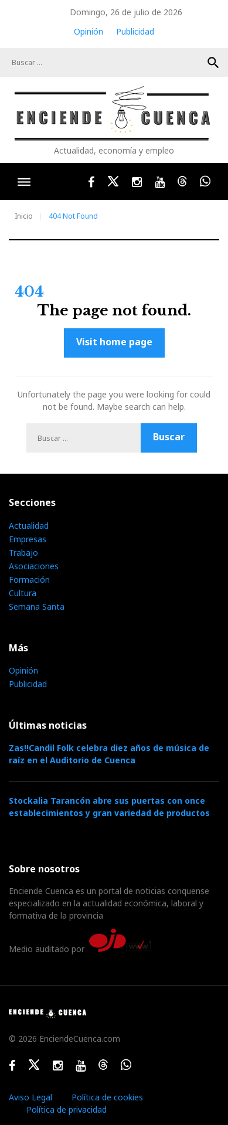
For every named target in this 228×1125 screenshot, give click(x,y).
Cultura (22, 593)
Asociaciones (34, 566)
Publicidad (135, 31)
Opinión (88, 31)
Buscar (213, 62)
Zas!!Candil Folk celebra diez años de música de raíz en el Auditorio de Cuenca (109, 754)
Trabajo (23, 552)
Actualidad (29, 525)
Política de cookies (107, 1097)
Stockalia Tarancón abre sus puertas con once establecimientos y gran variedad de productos (109, 806)
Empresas (27, 539)
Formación (29, 579)
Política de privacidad (66, 1109)
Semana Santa (36, 606)
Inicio (24, 216)
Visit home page (114, 341)
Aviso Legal (30, 1097)
